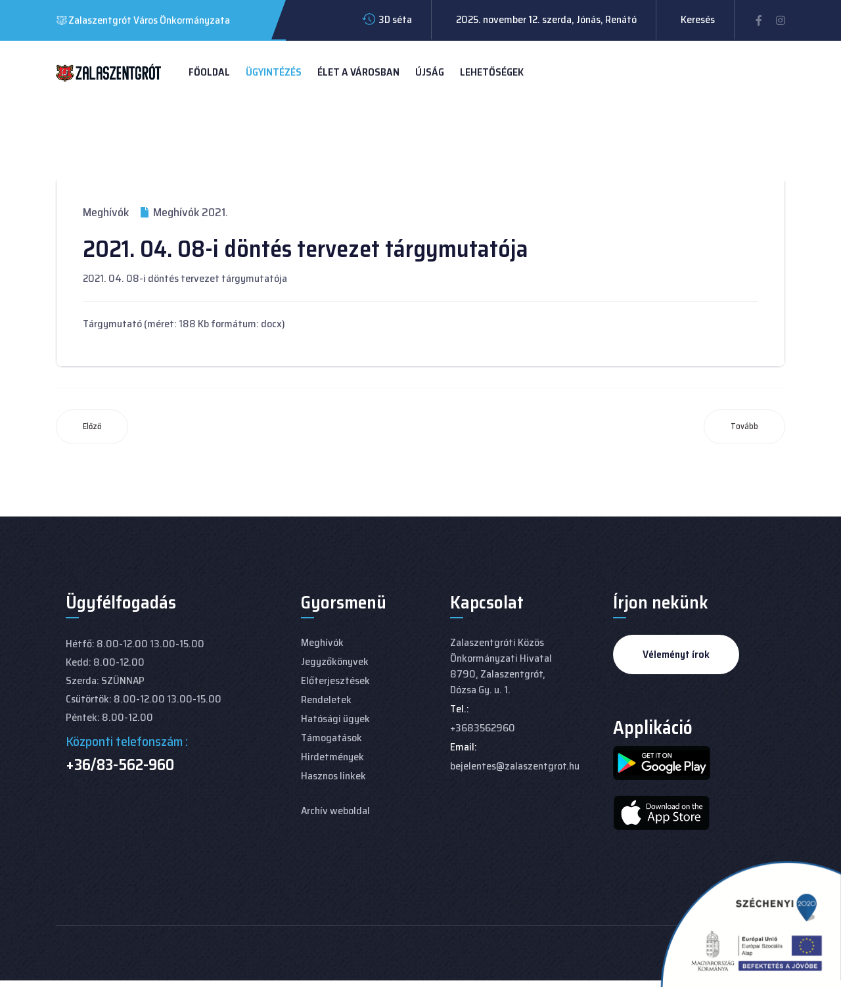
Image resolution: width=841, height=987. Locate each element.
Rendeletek (326, 699)
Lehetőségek (492, 72)
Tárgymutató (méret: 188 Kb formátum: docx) (184, 323)
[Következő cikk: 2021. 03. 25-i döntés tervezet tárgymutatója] (744, 426)
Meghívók (106, 212)
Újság (429, 72)
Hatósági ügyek (335, 718)
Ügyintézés (274, 72)
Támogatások (331, 737)
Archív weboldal (335, 810)
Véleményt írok (676, 654)
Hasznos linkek (333, 776)
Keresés (698, 19)
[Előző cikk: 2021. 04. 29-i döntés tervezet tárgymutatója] (92, 426)
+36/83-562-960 (120, 764)
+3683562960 (482, 728)
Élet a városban (358, 72)
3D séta (395, 19)
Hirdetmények (332, 756)
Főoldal (209, 72)
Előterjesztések (335, 680)
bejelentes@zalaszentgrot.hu (515, 766)
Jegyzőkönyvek (335, 661)
